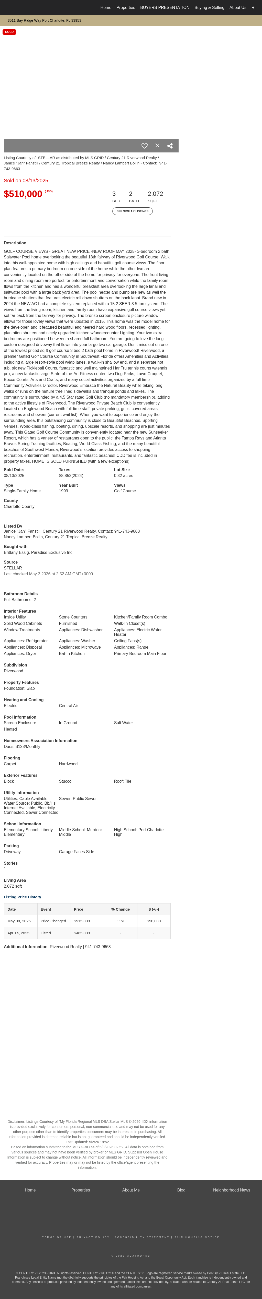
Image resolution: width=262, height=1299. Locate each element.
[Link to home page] (9, 7)
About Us (238, 7)
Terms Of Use (57, 1237)
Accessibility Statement (142, 1237)
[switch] (144, 146)
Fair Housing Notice (197, 1237)
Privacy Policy (93, 1237)
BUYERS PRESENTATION (164, 7)
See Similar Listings (132, 211)
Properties (125, 7)
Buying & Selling (210, 7)
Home (106, 7)
